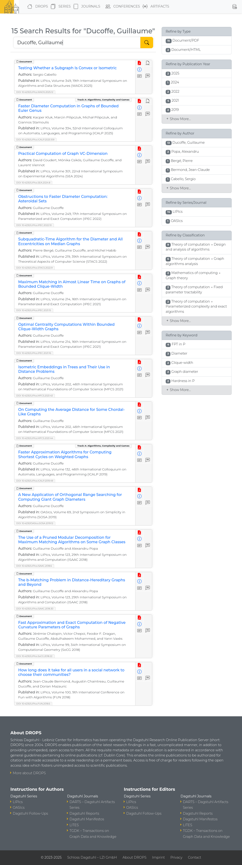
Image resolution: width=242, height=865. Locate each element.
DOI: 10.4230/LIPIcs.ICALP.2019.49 (34, 480)
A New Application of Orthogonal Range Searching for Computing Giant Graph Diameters (70, 496)
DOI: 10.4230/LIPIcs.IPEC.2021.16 (33, 353)
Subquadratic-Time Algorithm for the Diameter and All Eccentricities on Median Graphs (70, 241)
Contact (194, 857)
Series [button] (60, 6)
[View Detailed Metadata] (139, 70)
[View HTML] (148, 63)
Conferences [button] (122, 6)
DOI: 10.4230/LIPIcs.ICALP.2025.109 (35, 139)
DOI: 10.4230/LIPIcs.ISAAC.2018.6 (34, 566)
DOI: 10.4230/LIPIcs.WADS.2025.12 (34, 92)
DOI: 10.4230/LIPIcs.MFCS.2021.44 (34, 438)
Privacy (176, 857)
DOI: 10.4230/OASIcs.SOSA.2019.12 (34, 523)
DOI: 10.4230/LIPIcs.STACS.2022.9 (34, 267)
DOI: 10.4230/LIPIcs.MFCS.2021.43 (34, 395)
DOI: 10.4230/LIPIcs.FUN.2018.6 (33, 703)
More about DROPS (29, 773)
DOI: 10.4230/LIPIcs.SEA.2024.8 (33, 182)
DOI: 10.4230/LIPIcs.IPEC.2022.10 (34, 225)
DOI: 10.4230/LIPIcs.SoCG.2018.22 (34, 656)
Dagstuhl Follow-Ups (30, 813)
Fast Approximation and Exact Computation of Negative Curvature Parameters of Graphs (71, 624)
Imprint (158, 857)
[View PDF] (139, 63)
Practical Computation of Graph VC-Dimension (63, 153)
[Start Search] (146, 42)
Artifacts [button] (155, 6)
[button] (234, 6)
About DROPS (134, 857)
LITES (74, 825)
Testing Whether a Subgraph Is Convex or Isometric (67, 68)
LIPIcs (18, 802)
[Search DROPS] (77, 42)
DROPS (36, 6)
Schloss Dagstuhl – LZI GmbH (92, 857)
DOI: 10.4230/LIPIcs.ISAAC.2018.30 (34, 608)
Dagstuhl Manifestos (86, 819)
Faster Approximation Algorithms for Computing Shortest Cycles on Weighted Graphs (65, 454)
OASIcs (19, 807)
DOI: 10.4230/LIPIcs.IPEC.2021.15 (33, 310)
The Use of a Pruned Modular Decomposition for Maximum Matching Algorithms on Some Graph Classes (71, 539)
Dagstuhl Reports (84, 813)
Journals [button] (85, 6)
